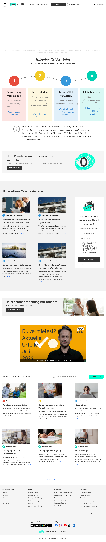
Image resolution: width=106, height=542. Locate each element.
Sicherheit (57, 506)
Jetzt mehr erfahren (15, 310)
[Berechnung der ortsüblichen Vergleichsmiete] (52, 401)
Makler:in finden (74, 4)
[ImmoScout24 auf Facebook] (56, 526)
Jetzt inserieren (14, 168)
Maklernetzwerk (85, 495)
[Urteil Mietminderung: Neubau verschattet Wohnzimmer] (52, 263)
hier (83, 254)
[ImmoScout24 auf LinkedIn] (74, 526)
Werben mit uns (85, 509)
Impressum (6, 503)
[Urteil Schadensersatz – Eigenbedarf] (52, 216)
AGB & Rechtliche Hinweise (63, 492)
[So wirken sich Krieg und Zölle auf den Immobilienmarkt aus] (16, 216)
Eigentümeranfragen (87, 498)
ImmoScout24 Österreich (36, 506)
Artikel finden (96, 377)
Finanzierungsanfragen (87, 501)
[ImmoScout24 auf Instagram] (61, 526)
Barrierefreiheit (7, 501)
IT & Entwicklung (33, 501)
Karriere (5, 495)
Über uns (5, 492)
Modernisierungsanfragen (88, 506)
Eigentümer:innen (42, 4)
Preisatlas (31, 503)
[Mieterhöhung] (89, 401)
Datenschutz (58, 498)
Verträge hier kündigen (35, 498)
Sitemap (5, 498)
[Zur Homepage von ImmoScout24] (17, 5)
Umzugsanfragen (86, 503)
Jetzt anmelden (89, 259)
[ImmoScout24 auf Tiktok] (70, 526)
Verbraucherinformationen (63, 495)
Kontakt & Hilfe (33, 492)
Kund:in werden (88, 514)
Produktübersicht (86, 492)
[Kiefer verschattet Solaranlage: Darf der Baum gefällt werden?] (16, 260)
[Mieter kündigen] (89, 447)
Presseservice (33, 495)
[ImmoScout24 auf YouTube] (65, 526)
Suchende (30, 4)
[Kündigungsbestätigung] (52, 446)
